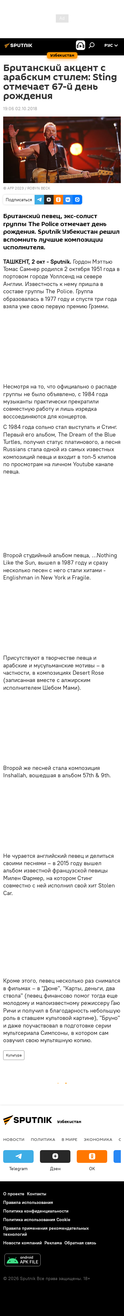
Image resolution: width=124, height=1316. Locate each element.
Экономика (98, 1139)
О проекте (13, 1194)
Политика (43, 1139)
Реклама (53, 1243)
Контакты (36, 1194)
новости (13, 1139)
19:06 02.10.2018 (20, 108)
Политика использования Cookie (36, 1219)
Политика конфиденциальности (36, 1211)
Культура (14, 1055)
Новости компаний (22, 1243)
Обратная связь (80, 1243)
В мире (69, 1139)
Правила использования (28, 1202)
